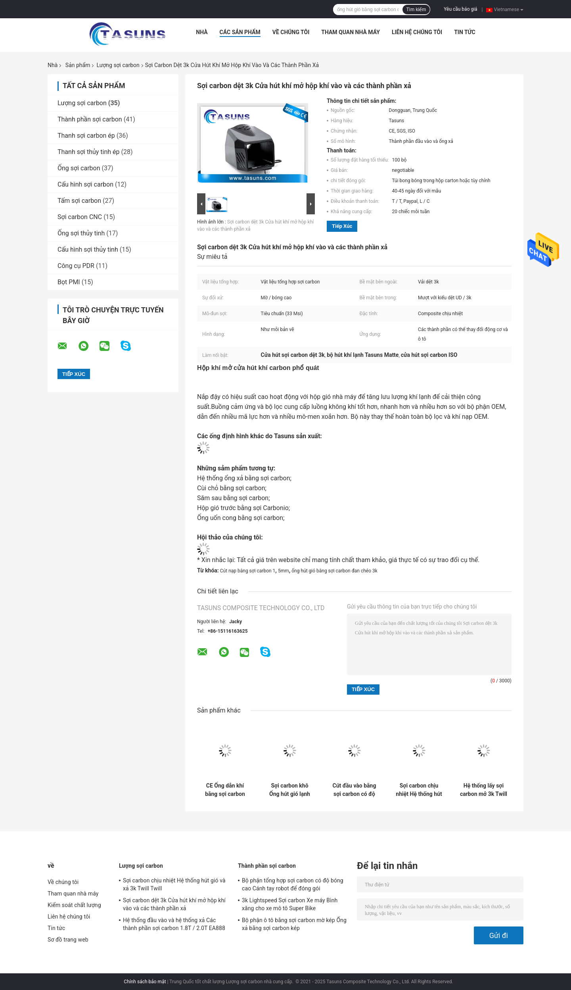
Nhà (201, 32)
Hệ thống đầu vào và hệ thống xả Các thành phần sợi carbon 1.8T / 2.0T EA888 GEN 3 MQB (174, 925)
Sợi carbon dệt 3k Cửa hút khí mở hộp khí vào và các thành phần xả (174, 904)
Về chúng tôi (291, 32)
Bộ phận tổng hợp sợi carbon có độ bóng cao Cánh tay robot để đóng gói (292, 884)
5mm (283, 571)
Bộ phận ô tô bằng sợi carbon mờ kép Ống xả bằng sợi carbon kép (294, 924)
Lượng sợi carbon (117, 65)
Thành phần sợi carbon (89, 119)
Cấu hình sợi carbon (85, 184)
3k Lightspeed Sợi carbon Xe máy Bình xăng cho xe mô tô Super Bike (289, 904)
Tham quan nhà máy (350, 32)
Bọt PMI (68, 282)
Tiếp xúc (342, 226)
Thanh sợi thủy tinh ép (88, 152)
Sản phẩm (77, 65)
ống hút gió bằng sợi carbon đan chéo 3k (334, 571)
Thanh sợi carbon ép (86, 135)
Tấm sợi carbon (79, 200)
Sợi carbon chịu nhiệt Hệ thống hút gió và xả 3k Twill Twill (419, 789)
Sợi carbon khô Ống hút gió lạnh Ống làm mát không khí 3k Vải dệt (289, 789)
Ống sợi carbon (78, 168)
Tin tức (464, 32)
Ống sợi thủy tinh (81, 233)
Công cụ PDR (75, 266)
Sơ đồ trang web (68, 939)
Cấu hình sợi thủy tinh (87, 249)
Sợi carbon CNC (79, 217)
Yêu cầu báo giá (460, 9)
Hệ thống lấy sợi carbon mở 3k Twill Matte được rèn (483, 789)
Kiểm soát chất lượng (74, 905)
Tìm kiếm (416, 9)
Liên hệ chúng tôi (417, 32)
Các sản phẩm (240, 32)
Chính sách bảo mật (145, 981)
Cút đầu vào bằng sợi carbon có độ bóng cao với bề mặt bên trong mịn (354, 789)
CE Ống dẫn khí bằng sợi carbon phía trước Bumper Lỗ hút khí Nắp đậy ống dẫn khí (225, 789)
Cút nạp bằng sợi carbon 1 (248, 571)
